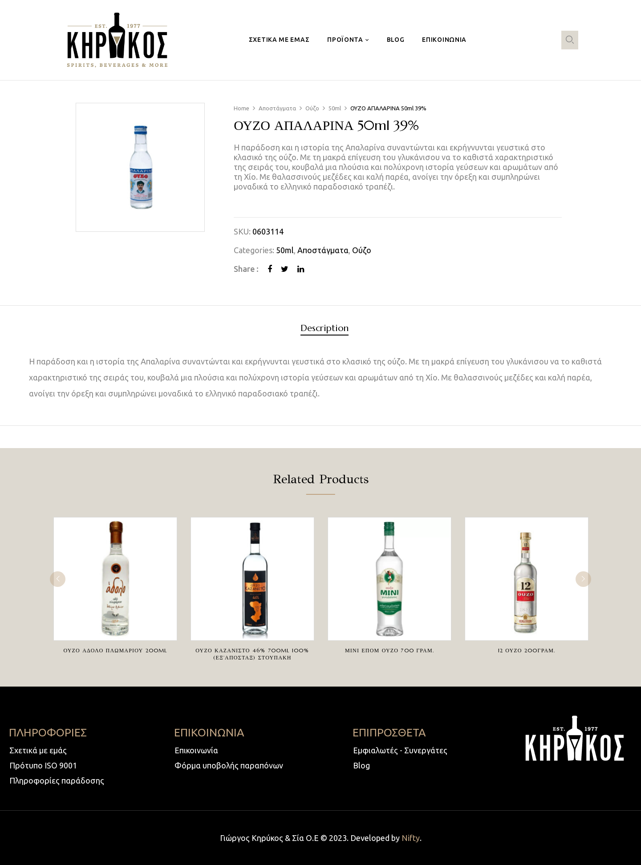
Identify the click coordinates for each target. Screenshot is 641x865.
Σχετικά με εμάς (38, 750)
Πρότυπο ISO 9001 (43, 765)
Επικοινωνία (196, 750)
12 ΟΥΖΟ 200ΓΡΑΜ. (527, 650)
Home (241, 108)
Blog (361, 765)
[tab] (324, 329)
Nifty (411, 837)
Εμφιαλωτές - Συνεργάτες (400, 750)
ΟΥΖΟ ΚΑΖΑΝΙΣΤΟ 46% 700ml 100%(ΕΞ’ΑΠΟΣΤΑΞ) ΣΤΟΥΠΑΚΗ (252, 654)
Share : (246, 268)
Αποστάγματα (277, 108)
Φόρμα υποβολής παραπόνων (228, 765)
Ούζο (312, 108)
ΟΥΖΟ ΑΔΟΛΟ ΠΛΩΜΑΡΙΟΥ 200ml (115, 650)
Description (324, 328)
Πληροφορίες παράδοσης (56, 780)
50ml (335, 108)
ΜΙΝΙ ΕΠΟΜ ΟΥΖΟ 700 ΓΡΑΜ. (389, 650)
